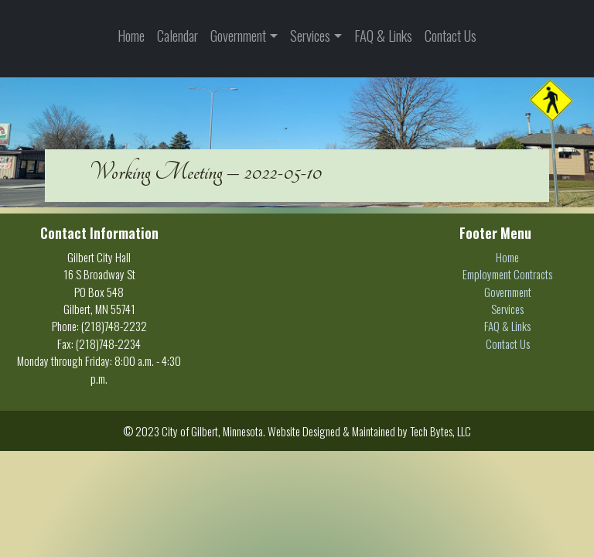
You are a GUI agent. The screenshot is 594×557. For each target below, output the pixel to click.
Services (310, 35)
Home (131, 35)
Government (238, 35)
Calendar (177, 35)
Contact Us (450, 35)
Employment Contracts (507, 273)
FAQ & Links (383, 35)
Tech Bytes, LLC (440, 430)
